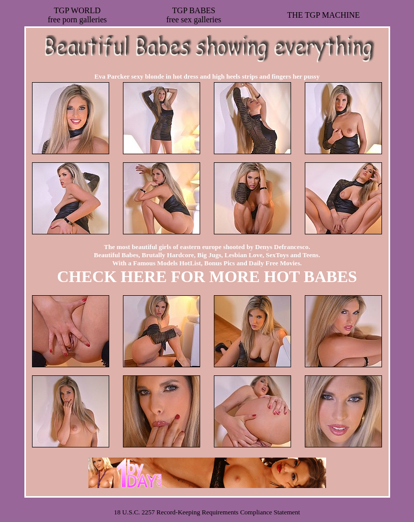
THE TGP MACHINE (323, 15)
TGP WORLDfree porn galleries (77, 15)
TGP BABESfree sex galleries (193, 15)
